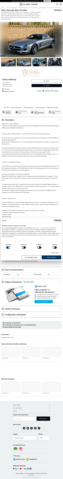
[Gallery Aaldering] (31, 72)
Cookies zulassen (51, 257)
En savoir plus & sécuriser (44, 302)
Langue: (15, 434)
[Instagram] (35, 428)
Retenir (38, 91)
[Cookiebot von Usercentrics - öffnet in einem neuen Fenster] (55, 220)
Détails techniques (40, 107)
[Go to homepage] (28, 4)
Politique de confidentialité (41, 473)
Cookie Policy (31, 475)
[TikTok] (39, 428)
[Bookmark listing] (60, 23)
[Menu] (57, 4)
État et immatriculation (16, 107)
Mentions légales (20, 473)
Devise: (40, 434)
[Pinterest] (31, 428)
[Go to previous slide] (1, 39)
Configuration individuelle (52, 107)
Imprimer (46, 91)
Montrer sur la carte (9, 91)
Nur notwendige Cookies (31, 257)
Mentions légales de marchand (12, 327)
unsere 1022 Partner (11, 228)
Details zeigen (55, 252)
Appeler (46, 81)
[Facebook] (24, 428)
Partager (54, 91)
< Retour (3, 7)
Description (6, 107)
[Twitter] (28, 428)
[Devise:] (44, 438)
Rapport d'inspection (29, 107)
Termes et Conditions (29, 473)
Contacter (46, 85)
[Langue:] (25, 438)
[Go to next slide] (61, 39)
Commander (43, 418)
